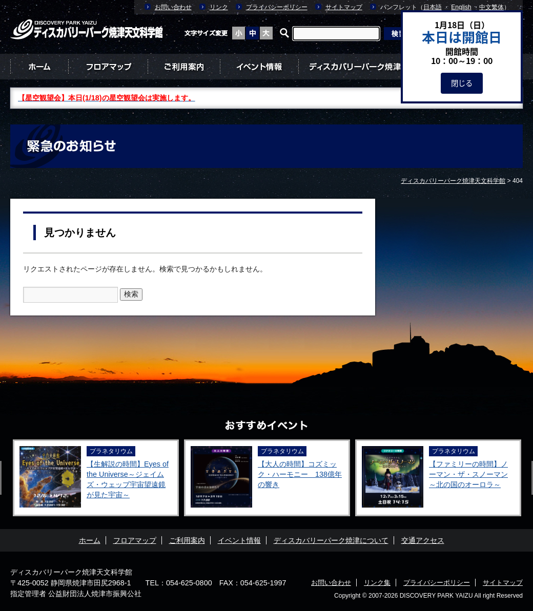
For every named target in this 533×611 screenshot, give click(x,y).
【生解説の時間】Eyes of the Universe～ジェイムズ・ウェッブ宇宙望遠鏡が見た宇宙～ (128, 479)
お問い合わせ (173, 7)
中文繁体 (491, 7)
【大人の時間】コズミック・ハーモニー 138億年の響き (300, 474)
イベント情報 (259, 66)
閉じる (462, 83)
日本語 (432, 7)
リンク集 (377, 582)
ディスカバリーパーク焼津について (370, 66)
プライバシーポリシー (277, 7)
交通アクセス (422, 540)
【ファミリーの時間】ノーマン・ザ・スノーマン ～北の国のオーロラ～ (468, 474)
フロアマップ (108, 66)
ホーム (39, 66)
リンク (219, 7)
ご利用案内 (184, 66)
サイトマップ (343, 7)
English (461, 7)
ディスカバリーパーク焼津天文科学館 (71, 572)
